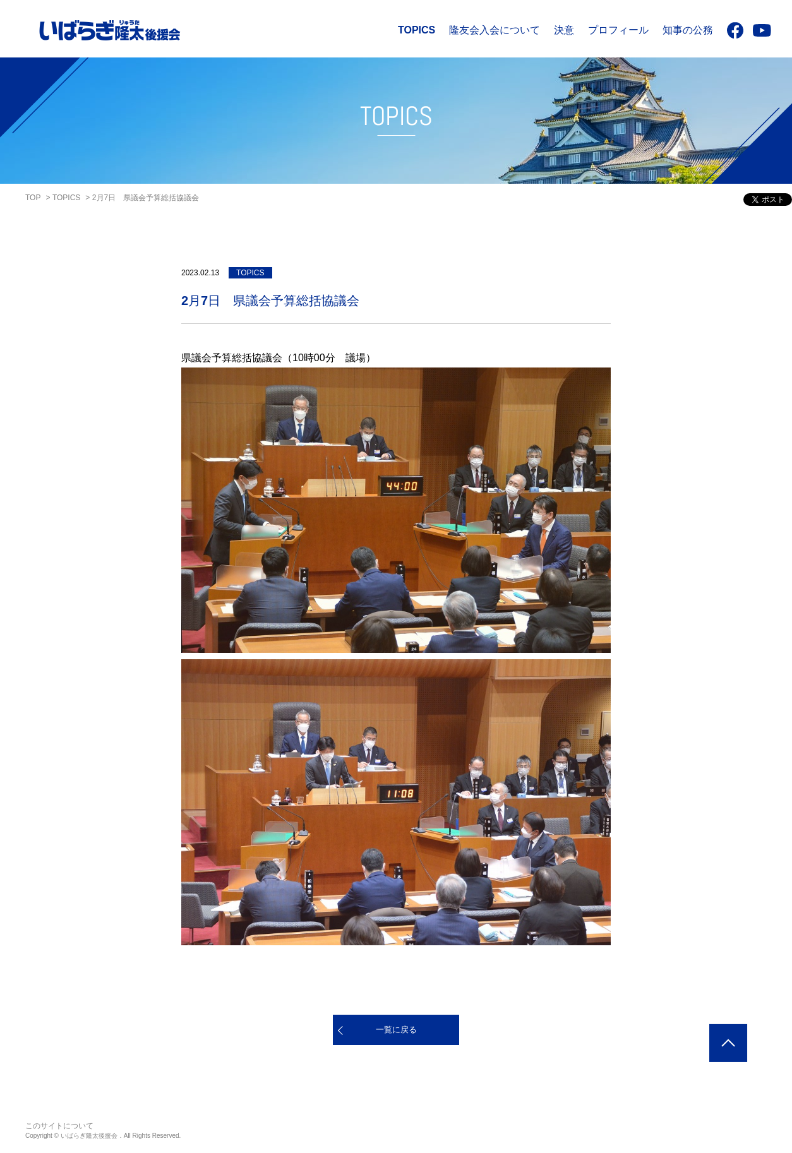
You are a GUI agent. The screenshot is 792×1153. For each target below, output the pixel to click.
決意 (564, 30)
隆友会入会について (494, 30)
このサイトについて (59, 1125)
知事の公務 (688, 30)
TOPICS (416, 30)
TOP (32, 197)
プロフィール (618, 30)
